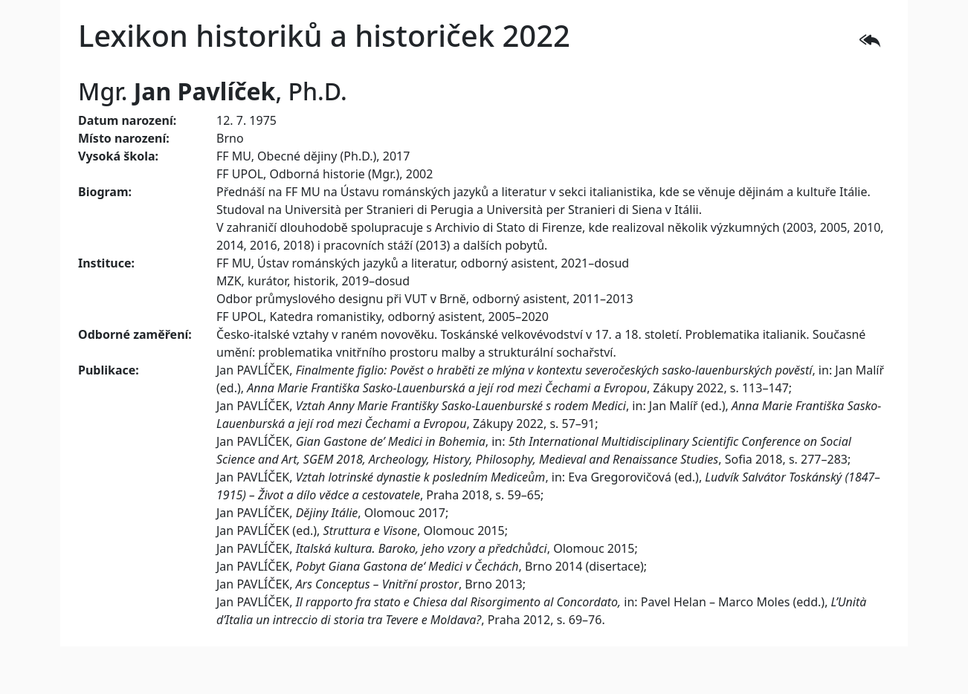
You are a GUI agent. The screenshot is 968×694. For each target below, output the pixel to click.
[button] (870, 38)
